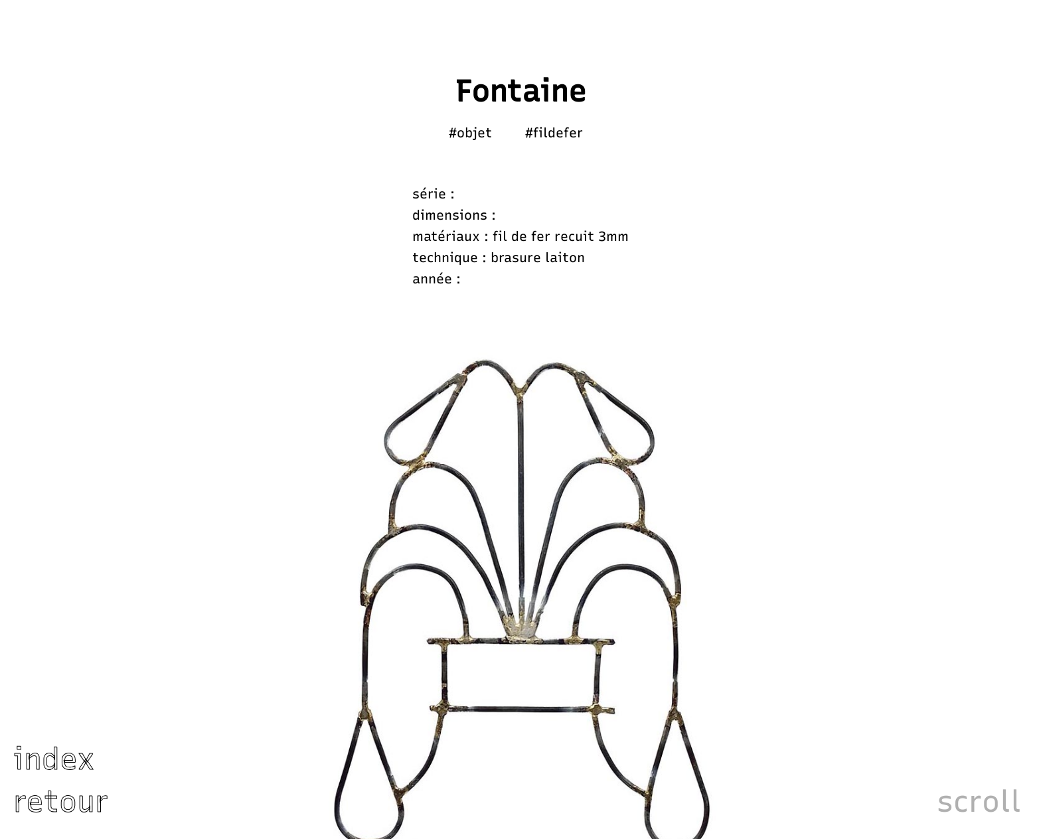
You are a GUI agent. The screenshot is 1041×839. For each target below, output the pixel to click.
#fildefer (554, 133)
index (54, 759)
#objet (470, 133)
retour (60, 801)
